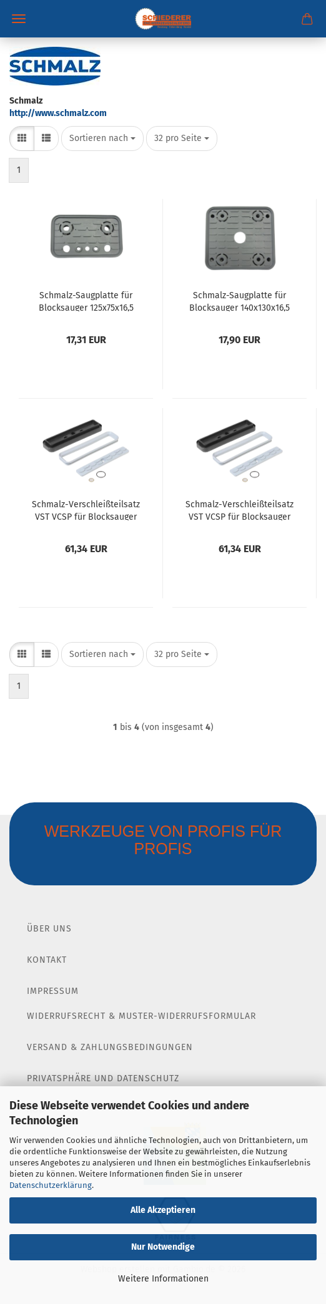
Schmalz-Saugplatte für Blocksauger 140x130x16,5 (239, 300)
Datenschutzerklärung (50, 1185)
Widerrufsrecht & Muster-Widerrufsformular (141, 1016)
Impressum (53, 991)
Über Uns (49, 928)
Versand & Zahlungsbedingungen (110, 1047)
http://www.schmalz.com (58, 113)
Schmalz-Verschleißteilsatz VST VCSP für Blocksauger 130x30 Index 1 (86, 509)
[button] (21, 138)
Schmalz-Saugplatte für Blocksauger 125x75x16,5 (86, 300)
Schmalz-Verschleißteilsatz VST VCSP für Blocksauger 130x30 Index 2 (239, 509)
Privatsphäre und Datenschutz (103, 1078)
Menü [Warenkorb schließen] (19, 18)
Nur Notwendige (163, 1247)
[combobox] (102, 138)
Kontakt (47, 960)
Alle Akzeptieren (163, 1210)
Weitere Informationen (163, 1278)
